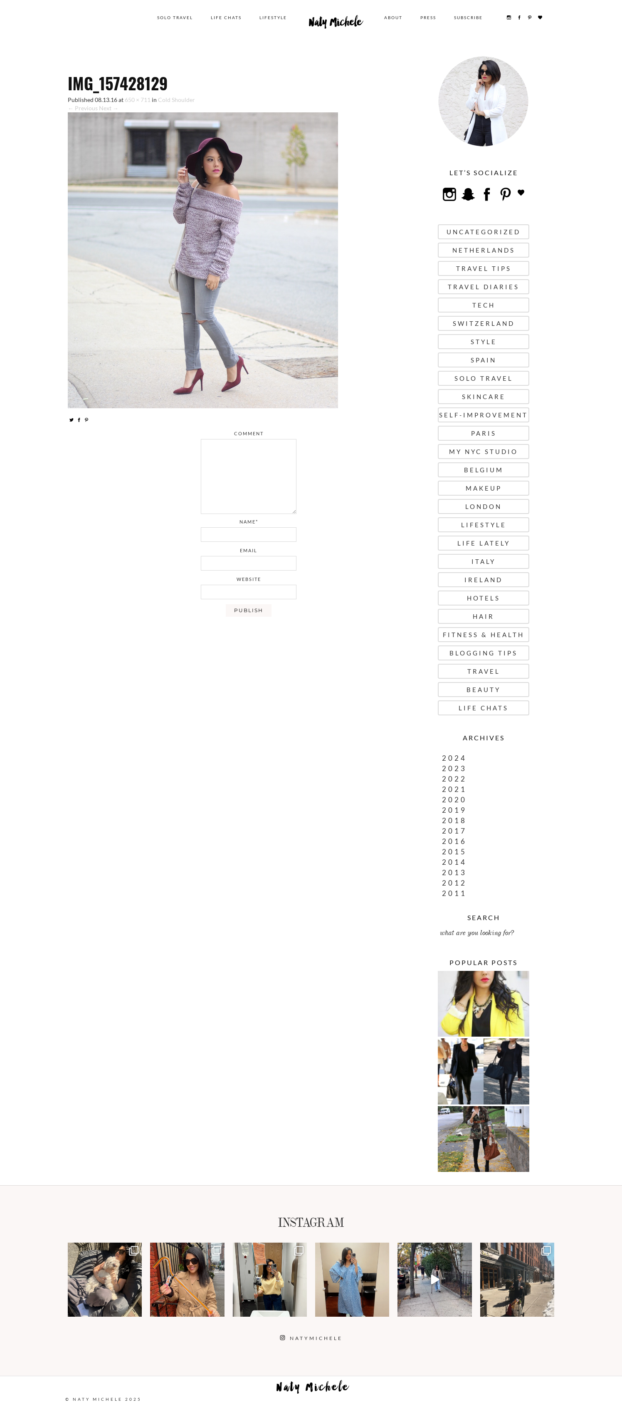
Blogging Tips (483, 653)
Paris (483, 433)
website (249, 579)
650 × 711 (138, 99)
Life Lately (483, 543)
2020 (454, 799)
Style (484, 341)
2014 (454, 862)
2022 (454, 778)
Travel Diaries (483, 286)
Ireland (483, 579)
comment (249, 433)
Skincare (484, 396)
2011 (454, 893)
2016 (454, 841)
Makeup (484, 488)
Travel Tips (483, 268)
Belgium (484, 470)
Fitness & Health (483, 634)
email (248, 550)
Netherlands (483, 250)
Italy (483, 561)
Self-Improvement (483, 415)
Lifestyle (273, 17)
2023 (454, 768)
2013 (454, 872)
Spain (483, 360)
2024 (454, 758)
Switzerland (484, 323)
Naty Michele (335, 24)
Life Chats (226, 17)
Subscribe (468, 17)
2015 (454, 851)
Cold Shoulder (176, 99)
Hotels (483, 598)
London (483, 506)
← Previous (83, 108)
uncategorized (484, 232)
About (393, 17)
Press (428, 17)
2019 (454, 810)
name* (248, 521)
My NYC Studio (483, 451)
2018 (454, 820)
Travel (483, 671)
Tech (483, 305)
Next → (108, 108)
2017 (454, 830)
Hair (483, 616)
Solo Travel (175, 17)
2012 (454, 883)
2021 (454, 789)
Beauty (483, 689)
